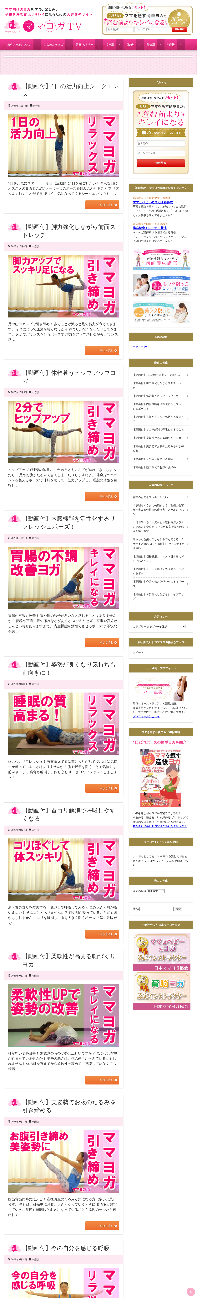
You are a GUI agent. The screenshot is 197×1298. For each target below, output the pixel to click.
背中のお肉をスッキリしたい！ (151, 497)
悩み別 (110, 44)
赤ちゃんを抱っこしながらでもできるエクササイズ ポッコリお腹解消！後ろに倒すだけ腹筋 (158, 543)
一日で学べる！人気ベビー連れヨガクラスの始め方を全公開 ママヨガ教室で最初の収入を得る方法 (158, 527)
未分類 (36, 105)
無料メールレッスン (19, 44)
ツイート (138, 652)
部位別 (151, 44)
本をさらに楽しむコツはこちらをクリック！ (160, 826)
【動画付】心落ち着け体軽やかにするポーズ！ (158, 583)
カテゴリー (139, 626)
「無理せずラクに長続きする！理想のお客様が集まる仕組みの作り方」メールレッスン (158, 510)
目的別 (130, 44)
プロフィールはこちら (146, 716)
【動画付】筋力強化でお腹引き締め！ (156, 467)
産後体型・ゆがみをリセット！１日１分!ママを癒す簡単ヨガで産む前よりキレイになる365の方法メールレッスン (147, 14)
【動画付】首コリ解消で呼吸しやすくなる (158, 429)
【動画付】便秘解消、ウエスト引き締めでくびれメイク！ (158, 558)
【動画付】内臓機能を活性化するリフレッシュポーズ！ (158, 406)
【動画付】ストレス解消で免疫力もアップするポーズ (158, 571)
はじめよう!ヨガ (53, 44)
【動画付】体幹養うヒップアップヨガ (156, 395)
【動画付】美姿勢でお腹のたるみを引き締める (158, 448)
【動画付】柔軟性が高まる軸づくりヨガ (157, 437)
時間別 (171, 44)
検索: (136, 908)
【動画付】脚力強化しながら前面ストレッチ (158, 385)
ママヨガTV (140, 346)
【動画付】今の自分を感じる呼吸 (66, 1247)
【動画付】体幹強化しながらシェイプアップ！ (158, 596)
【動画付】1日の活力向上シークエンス (156, 374)
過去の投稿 (139, 891)
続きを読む (106, 204)
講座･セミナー (84, 44)
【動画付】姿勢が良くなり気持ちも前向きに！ (158, 419)
